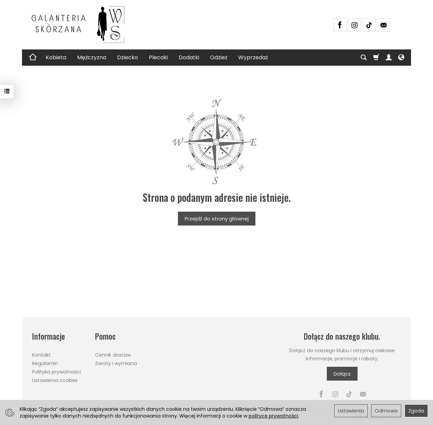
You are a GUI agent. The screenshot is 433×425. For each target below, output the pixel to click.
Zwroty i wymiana (116, 363)
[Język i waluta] (401, 57)
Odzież (218, 57)
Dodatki (189, 57)
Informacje (48, 336)
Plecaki (158, 57)
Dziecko (127, 57)
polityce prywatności (273, 415)
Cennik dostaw (113, 355)
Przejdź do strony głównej (217, 218)
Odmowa (386, 410)
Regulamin (45, 363)
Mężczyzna (91, 57)
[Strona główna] (81, 25)
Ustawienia (351, 410)
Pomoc (105, 336)
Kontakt (41, 355)
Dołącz (342, 373)
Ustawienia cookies (54, 380)
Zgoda (416, 410)
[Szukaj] (363, 57)
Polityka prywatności (56, 371)
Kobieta (56, 57)
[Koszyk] (376, 57)
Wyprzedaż (253, 57)
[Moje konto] (388, 57)
